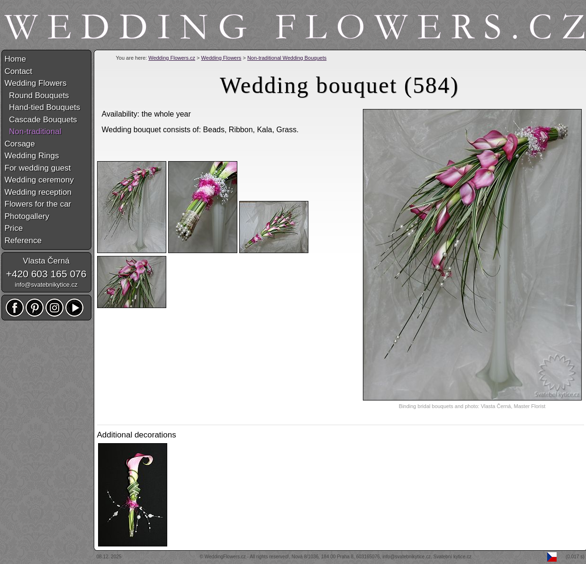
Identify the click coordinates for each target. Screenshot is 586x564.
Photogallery (27, 216)
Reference (23, 240)
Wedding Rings (32, 155)
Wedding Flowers (221, 58)
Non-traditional (33, 131)
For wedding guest (38, 168)
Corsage (20, 143)
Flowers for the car (38, 204)
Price (14, 228)
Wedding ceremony (39, 179)
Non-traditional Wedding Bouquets (286, 58)
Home (15, 59)
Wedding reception (38, 192)
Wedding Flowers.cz (171, 58)
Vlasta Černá (46, 260)
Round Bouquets (37, 95)
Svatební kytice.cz (452, 556)
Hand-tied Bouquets (43, 107)
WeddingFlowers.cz (225, 556)
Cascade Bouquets (41, 119)
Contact (19, 71)
